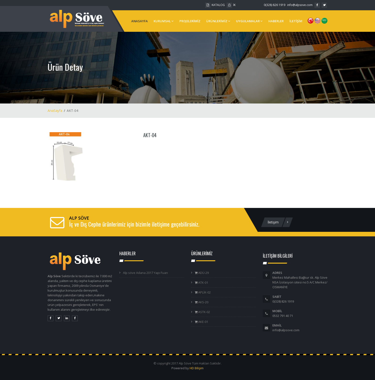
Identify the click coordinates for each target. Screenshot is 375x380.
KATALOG (215, 5)
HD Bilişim (197, 368)
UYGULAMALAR (249, 21)
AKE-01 (203, 322)
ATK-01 (203, 282)
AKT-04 (150, 135)
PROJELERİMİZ (189, 21)
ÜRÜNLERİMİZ (218, 21)
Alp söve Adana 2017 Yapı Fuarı (145, 273)
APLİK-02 (204, 292)
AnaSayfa (55, 110)
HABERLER (276, 21)
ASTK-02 (204, 312)
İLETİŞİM (295, 21)
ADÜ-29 (203, 273)
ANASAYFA (139, 21)
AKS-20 (203, 302)
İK (231, 5)
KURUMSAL (164, 21)
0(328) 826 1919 (274, 5)
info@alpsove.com (300, 5)
